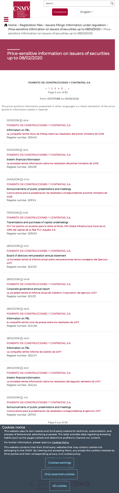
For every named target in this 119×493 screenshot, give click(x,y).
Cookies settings (59, 462)
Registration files (31, 25)
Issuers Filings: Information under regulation (75, 25)
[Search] (112, 3)
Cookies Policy (60, 442)
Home (12, 25)
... (65, 88)
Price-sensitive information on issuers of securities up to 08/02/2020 (54, 29)
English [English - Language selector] (85, 12)
